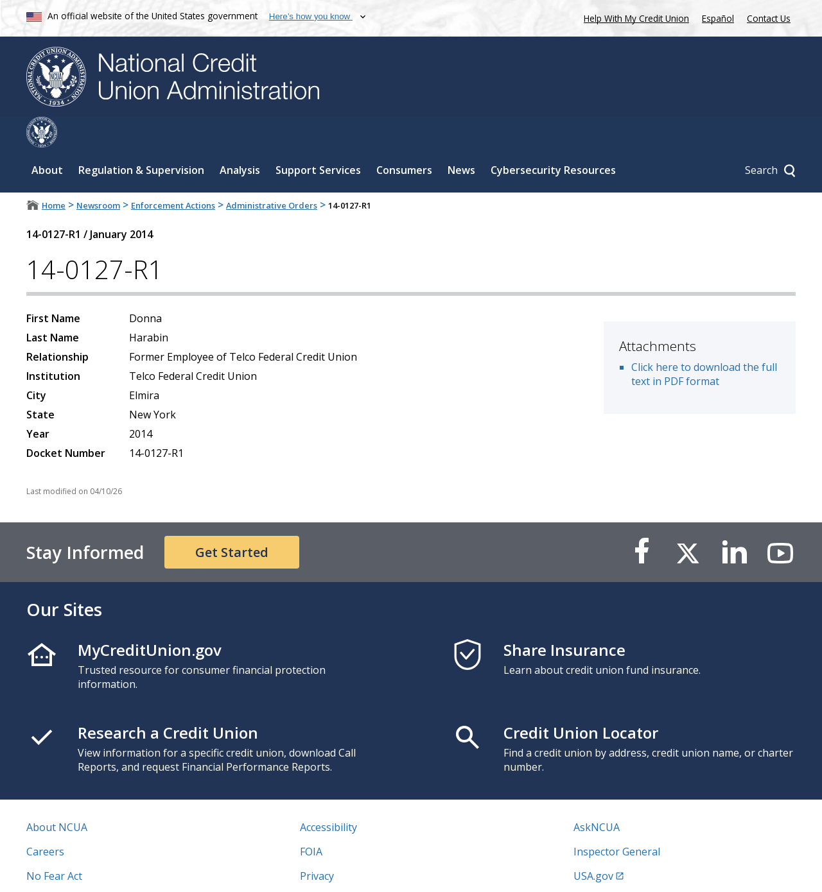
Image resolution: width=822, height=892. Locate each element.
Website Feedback (343, 869)
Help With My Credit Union (634, 17)
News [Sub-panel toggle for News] (461, 139)
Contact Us (769, 18)
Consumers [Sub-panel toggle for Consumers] (404, 139)
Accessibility (328, 796)
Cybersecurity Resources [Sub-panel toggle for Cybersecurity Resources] (553, 139)
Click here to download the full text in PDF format (704, 343)
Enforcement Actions (173, 174)
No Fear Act (54, 845)
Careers (45, 821)
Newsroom (98, 174)
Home (54, 174)
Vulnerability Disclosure (83, 869)
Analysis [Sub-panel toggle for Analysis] (240, 139)
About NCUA (56, 796)
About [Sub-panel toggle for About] (47, 139)
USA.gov (593, 845)
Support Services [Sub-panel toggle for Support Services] (318, 139)
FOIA (311, 821)
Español (718, 18)
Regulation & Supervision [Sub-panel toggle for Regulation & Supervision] (141, 139)
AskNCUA (596, 796)
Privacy (317, 845)
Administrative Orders (271, 174)
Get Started (231, 521)
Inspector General (616, 821)
